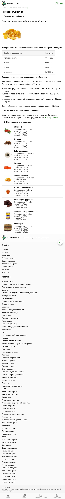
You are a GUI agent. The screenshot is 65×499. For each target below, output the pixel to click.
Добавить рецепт (8, 258)
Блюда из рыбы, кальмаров (12, 301)
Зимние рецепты (8, 369)
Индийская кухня (8, 380)
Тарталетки (6, 397)
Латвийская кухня (9, 473)
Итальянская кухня (9, 392)
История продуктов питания (13, 310)
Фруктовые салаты (9, 448)
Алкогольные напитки (10, 400)
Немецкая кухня (8, 451)
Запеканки (6, 349)
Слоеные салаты (8, 411)
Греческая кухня (8, 465)
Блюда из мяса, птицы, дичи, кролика (16, 284)
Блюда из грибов (8, 360)
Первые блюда (7, 298)
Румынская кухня (8, 454)
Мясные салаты (8, 363)
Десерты (5, 307)
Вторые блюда (7, 281)
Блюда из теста (8, 304)
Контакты (5, 272)
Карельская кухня (9, 479)
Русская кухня (7, 417)
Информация (7, 329)
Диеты (4, 389)
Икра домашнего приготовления (14, 420)
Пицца (4, 332)
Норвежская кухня (9, 434)
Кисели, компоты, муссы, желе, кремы (17, 344)
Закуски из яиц (8, 366)
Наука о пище (7, 315)
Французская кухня (9, 423)
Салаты (5, 290)
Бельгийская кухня (9, 456)
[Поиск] (57, 3)
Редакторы (6, 255)
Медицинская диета (9, 377)
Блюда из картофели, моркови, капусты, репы (20, 293)
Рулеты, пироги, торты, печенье (14, 287)
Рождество (6, 338)
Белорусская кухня (9, 468)
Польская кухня (8, 459)
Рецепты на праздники (11, 358)
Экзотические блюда (10, 312)
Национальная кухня (10, 352)
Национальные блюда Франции (14, 335)
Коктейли (5, 355)
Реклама (5, 269)
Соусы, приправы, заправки (12, 375)
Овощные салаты (8, 346)
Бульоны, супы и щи (9, 324)
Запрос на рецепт (9, 261)
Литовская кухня (8, 482)
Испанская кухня (8, 428)
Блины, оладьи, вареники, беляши (15, 327)
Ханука (4, 437)
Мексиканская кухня (10, 394)
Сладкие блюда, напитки (11, 341)
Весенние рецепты (9, 442)
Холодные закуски (9, 296)
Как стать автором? (9, 264)
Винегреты (6, 425)
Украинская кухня (9, 471)
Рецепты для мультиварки (12, 386)
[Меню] (61, 3)
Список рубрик (7, 267)
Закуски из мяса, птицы (11, 318)
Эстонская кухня (8, 476)
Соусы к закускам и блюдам (13, 372)
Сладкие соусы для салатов (13, 414)
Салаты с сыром (8, 408)
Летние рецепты (8, 406)
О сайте (5, 250)
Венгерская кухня (9, 462)
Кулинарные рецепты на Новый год (15, 403)
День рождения (8, 431)
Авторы (5, 252)
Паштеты (5, 383)
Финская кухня (7, 445)
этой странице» (51, 117)
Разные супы (7, 321)
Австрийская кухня (9, 440)
